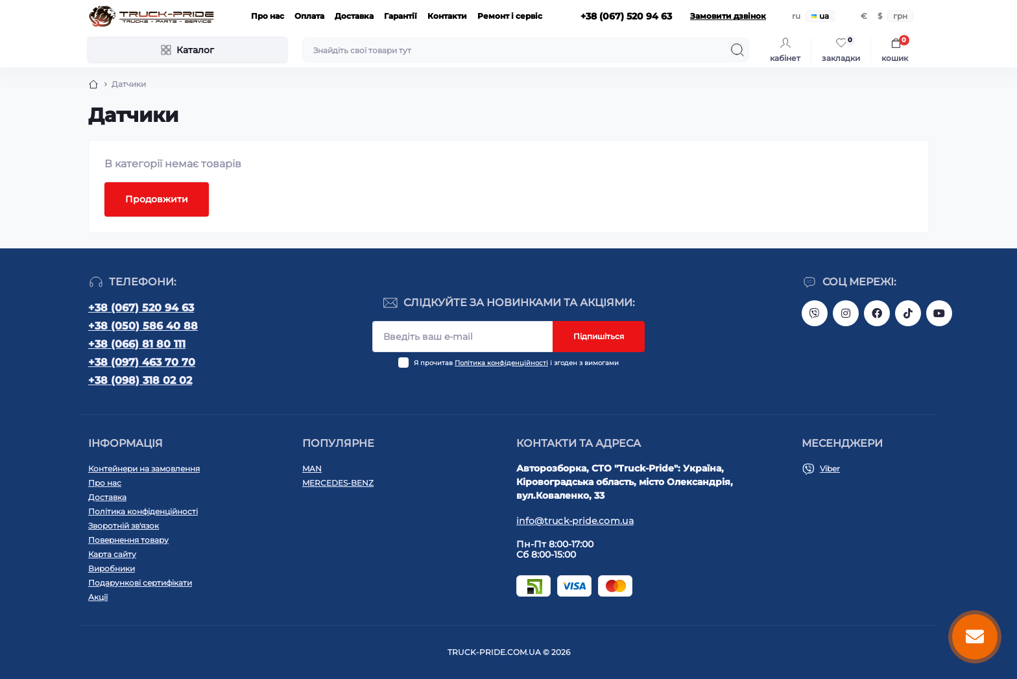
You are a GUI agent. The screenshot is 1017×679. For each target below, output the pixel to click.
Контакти (447, 16)
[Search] (737, 50)
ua (820, 16)
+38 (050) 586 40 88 (143, 326)
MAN (312, 468)
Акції (98, 597)
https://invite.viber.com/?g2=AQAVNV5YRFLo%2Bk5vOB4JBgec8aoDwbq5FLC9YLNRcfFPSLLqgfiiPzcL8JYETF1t (814, 313)
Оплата (309, 16)
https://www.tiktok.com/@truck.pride (908, 313)
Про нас (267, 16)
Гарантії (400, 16)
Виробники (111, 568)
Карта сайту (112, 554)
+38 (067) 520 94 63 (141, 308)
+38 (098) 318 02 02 (140, 380)
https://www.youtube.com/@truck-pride (939, 313)
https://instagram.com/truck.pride (845, 313)
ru (796, 16)
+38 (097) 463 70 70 (141, 362)
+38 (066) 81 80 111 (136, 344)
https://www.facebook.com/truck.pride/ (877, 313)
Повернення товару (128, 540)
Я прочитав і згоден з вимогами (516, 363)
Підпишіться (598, 336)
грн (900, 16)
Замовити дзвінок (728, 16)
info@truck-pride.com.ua (575, 521)
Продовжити (156, 199)
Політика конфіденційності (501, 363)
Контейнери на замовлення (144, 468)
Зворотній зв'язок (123, 525)
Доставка (354, 16)
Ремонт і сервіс (509, 16)
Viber (830, 468)
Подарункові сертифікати (140, 583)
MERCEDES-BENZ (338, 483)
